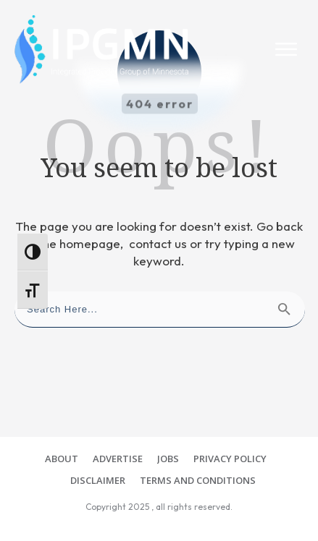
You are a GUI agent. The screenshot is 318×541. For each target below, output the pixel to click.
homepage (89, 243)
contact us (158, 243)
